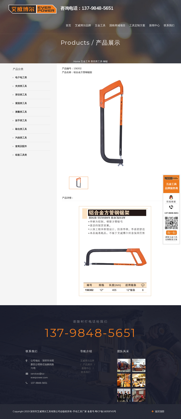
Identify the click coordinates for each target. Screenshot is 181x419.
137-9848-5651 (39, 382)
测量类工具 (21, 111)
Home (77, 61)
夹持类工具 (21, 86)
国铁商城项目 (117, 25)
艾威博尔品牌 (83, 25)
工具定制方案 (137, 25)
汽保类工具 (21, 137)
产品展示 (87, 364)
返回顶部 (158, 411)
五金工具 (100, 25)
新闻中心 (154, 25)
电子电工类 (21, 77)
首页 (68, 25)
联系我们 (169, 25)
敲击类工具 (21, 129)
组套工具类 (21, 154)
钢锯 (105, 61)
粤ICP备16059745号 (105, 411)
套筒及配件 (21, 146)
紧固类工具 (21, 103)
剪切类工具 (96, 61)
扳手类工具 (21, 120)
